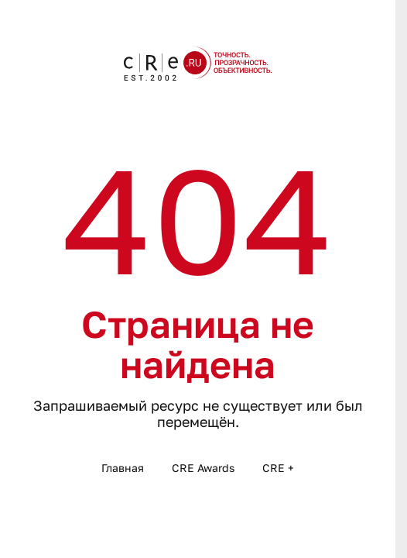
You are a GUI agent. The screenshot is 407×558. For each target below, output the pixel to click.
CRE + (278, 467)
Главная (122, 467)
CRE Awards (203, 467)
